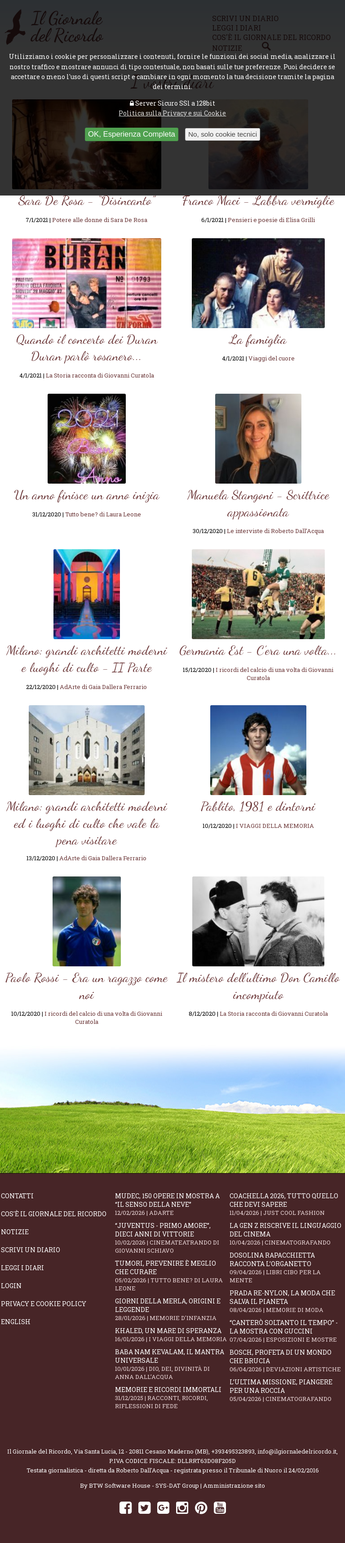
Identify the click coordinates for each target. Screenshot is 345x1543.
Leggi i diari (22, 1267)
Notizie (15, 1231)
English (16, 1321)
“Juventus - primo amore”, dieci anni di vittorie (172, 1237)
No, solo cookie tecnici (222, 134)
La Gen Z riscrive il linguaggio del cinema (287, 1233)
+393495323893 (233, 1451)
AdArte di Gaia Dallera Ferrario (103, 687)
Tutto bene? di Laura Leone (103, 514)
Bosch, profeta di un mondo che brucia (287, 1360)
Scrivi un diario (30, 1249)
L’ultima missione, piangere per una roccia (287, 1390)
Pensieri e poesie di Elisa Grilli (271, 220)
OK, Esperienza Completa (131, 134)
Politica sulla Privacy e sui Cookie (172, 113)
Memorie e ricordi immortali (172, 1397)
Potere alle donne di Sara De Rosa (99, 220)
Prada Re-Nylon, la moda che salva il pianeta (287, 1301)
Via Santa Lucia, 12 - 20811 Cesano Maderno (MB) (141, 1451)
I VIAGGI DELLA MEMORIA (275, 826)
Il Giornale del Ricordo (39, 1451)
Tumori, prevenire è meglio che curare (172, 1275)
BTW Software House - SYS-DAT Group (144, 1485)
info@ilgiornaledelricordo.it (296, 1451)
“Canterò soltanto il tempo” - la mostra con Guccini (287, 1330)
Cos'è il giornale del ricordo (53, 1213)
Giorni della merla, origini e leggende (172, 1309)
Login (11, 1285)
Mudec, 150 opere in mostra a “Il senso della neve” (172, 1204)
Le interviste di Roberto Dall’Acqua (275, 531)
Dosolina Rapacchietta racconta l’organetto (287, 1267)
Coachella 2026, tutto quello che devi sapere (287, 1204)
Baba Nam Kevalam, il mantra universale (172, 1364)
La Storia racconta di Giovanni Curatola (100, 375)
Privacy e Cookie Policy (43, 1303)
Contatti (17, 1196)
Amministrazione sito (234, 1485)
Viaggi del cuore (271, 358)
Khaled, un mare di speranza (172, 1334)
